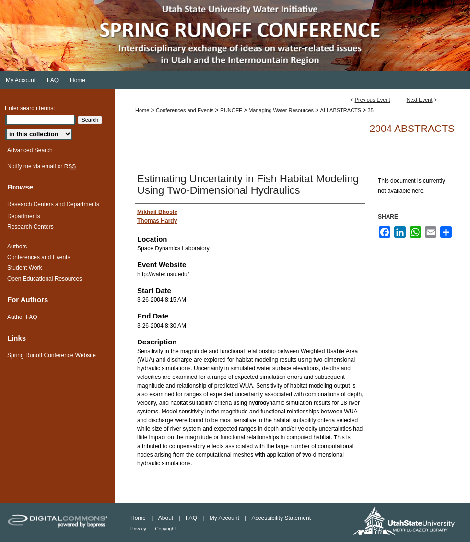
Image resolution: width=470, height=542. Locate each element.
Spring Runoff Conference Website (51, 355)
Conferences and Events (185, 110)
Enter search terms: (30, 108)
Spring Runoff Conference (235, 35)
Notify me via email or (41, 166)
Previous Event (372, 100)
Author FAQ (22, 317)
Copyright (165, 528)
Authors (17, 246)
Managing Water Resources (281, 110)
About (166, 518)
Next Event (420, 100)
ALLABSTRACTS (341, 110)
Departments (23, 216)
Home (142, 110)
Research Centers (30, 227)
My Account (225, 518)
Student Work (24, 267)
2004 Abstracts (412, 128)
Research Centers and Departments (53, 204)
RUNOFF (232, 110)
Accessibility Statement (281, 518)
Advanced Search (30, 150)
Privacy (139, 528)
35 (371, 110)
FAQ (192, 518)
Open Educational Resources (44, 278)
